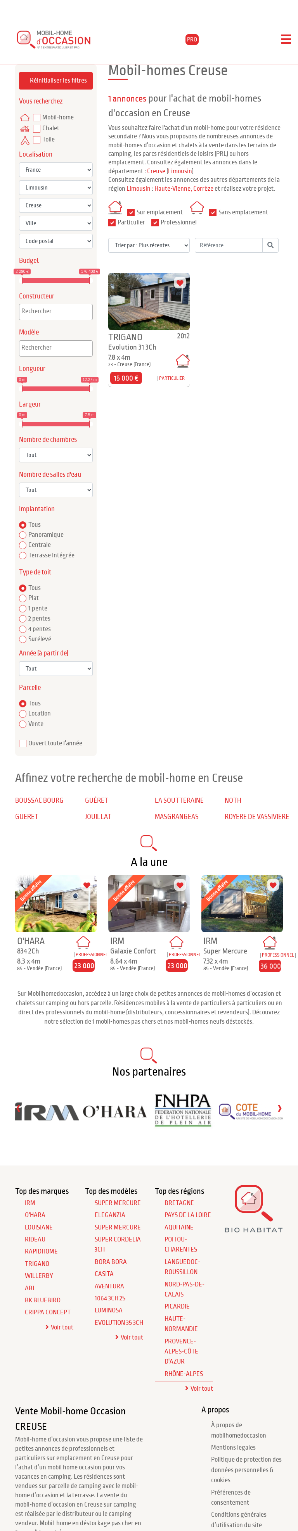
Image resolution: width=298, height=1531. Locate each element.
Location (39, 713)
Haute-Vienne (172, 188)
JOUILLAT (98, 817)
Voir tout (62, 1327)
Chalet (50, 128)
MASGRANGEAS (177, 817)
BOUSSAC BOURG (39, 800)
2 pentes (39, 618)
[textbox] (57, 311)
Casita (104, 1274)
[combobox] (56, 312)
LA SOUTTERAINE (179, 800)
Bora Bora (111, 1262)
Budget (29, 260)
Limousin (180, 171)
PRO (192, 39)
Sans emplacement (243, 212)
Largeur (30, 404)
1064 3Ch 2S (110, 1298)
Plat (33, 598)
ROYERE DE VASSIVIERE (257, 817)
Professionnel (179, 222)
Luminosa (109, 1310)
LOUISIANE (39, 1227)
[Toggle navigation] (286, 39)
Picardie (177, 1306)
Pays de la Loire (188, 1215)
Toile (48, 139)
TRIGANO (37, 1263)
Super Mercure (118, 1203)
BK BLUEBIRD (43, 1300)
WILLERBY (39, 1275)
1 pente (37, 608)
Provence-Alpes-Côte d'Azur (181, 1351)
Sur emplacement (160, 212)
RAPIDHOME (41, 1251)
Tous (34, 524)
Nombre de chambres (48, 439)
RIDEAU (35, 1239)
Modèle (29, 332)
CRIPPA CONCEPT (48, 1312)
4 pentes (39, 629)
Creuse (156, 171)
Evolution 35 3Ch (119, 1322)
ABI (29, 1288)
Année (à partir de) (43, 653)
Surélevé (39, 639)
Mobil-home (58, 117)
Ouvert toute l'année (55, 743)
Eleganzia (110, 1215)
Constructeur (36, 296)
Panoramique (46, 534)
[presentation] (18, 1107)
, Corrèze (202, 188)
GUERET (26, 817)
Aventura (109, 1286)
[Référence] (229, 245)
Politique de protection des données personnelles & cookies (246, 1470)
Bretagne (179, 1203)
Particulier (131, 222)
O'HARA (35, 1215)
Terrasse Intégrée (51, 555)
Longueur (32, 368)
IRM (30, 1203)
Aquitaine (179, 1227)
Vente (35, 724)
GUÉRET (96, 800)
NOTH (233, 800)
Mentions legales (233, 1447)
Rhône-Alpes (184, 1374)
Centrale (39, 544)
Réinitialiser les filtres (58, 80)
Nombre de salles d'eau (50, 474)
